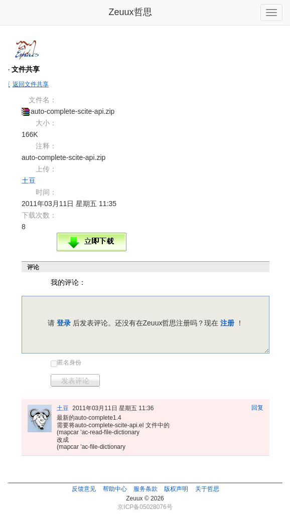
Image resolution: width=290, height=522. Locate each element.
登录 (64, 323)
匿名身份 (69, 362)
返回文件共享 (31, 84)
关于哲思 (207, 488)
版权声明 (176, 488)
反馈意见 (84, 488)
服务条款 (145, 488)
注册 (227, 323)
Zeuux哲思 (130, 12)
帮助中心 (115, 488)
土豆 (29, 181)
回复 (257, 407)
